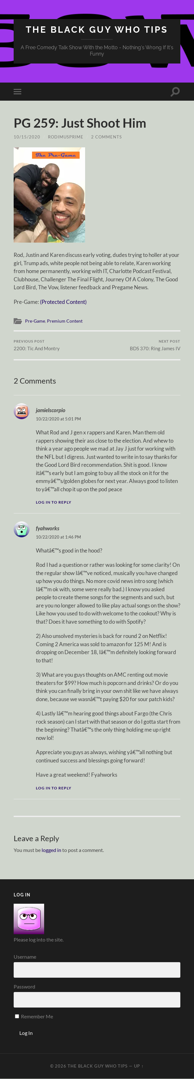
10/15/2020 (27, 136)
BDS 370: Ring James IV (155, 345)
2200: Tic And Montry (37, 345)
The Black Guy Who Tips (97, 29)
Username (25, 957)
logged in (51, 850)
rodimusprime (66, 136)
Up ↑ (139, 1066)
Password (24, 986)
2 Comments (106, 136)
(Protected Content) (63, 301)
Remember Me (34, 1016)
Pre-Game (35, 321)
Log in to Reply (53, 502)
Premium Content (65, 321)
